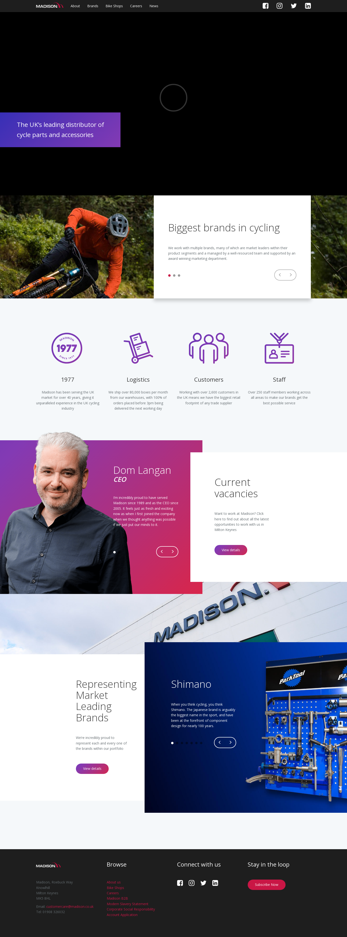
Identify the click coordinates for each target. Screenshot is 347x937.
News (153, 6)
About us (114, 882)
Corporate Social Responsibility (131, 909)
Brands (92, 6)
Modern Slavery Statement (127, 904)
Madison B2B (117, 898)
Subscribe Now (266, 884)
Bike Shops (114, 6)
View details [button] (231, 550)
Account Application (122, 914)
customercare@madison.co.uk (69, 906)
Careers (136, 6)
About (75, 6)
